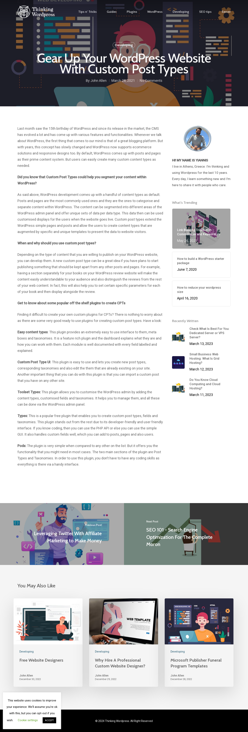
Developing (181, 11)
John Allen (98, 81)
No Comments (151, 81)
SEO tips (205, 11)
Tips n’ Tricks (87, 11)
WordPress (155, 11)
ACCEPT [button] (49, 720)
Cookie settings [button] (28, 720)
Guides (112, 11)
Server (226, 11)
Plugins (132, 11)
